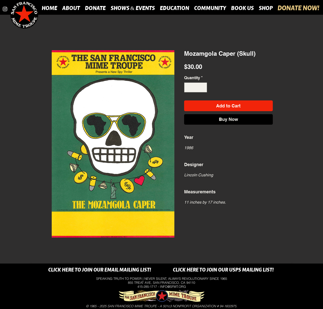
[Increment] (202, 87)
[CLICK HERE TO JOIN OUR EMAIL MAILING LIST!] (99, 270)
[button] (71, 8)
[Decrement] (188, 87)
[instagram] (5, 9)
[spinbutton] (195, 87)
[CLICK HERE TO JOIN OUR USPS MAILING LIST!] (223, 270)
